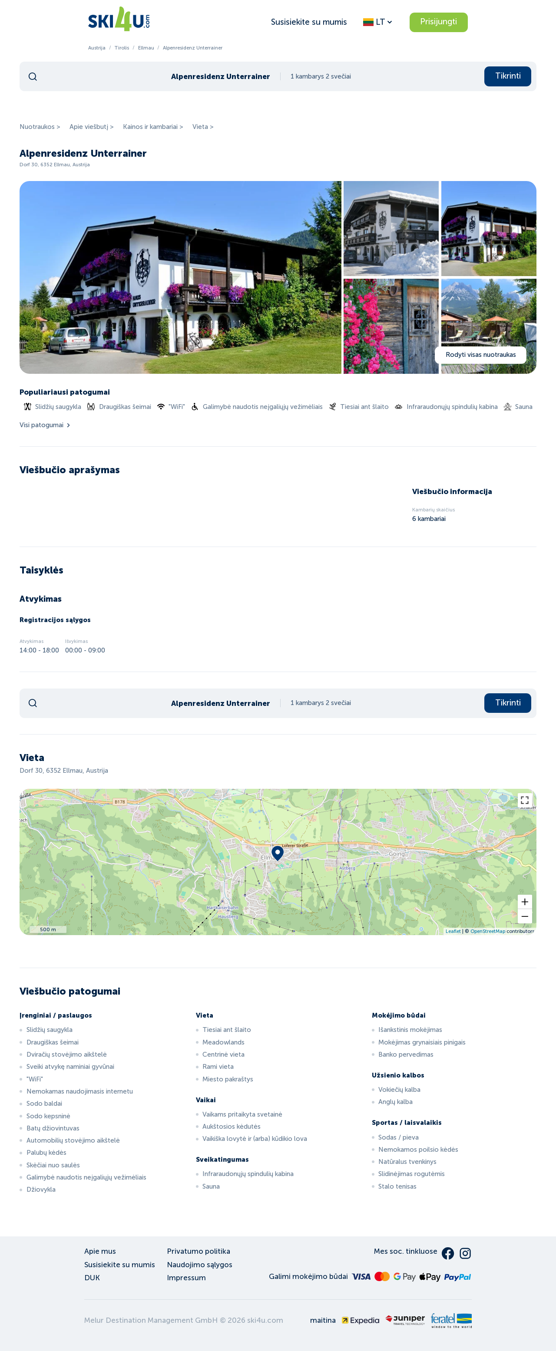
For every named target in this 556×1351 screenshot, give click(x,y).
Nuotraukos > (40, 126)
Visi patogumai (46, 425)
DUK (92, 1278)
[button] (525, 902)
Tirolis (121, 47)
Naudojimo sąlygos (199, 1265)
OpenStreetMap (487, 931)
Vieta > (203, 126)
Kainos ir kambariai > (153, 126)
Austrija (97, 47)
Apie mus (100, 1251)
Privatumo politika (198, 1251)
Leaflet (453, 931)
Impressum (186, 1278)
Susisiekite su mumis (309, 21)
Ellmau (146, 47)
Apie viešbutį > (92, 126)
